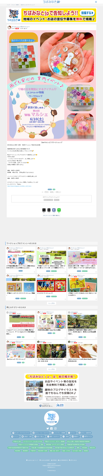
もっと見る (51, 303)
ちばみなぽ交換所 (45, 460)
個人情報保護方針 (63, 460)
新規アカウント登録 (48, 199)
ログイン (56, 199)
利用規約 (54, 460)
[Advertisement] (51, 229)
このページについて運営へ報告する (51, 215)
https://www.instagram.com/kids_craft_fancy (19, 186)
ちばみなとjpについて (32, 460)
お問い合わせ (73, 460)
